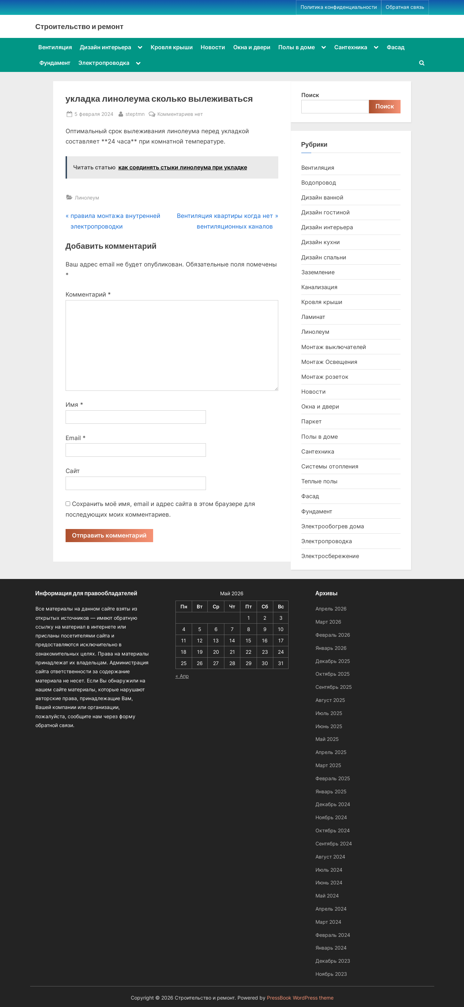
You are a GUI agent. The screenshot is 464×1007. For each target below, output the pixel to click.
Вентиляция (55, 47)
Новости (213, 47)
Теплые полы (319, 481)
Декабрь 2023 (332, 961)
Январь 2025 (331, 791)
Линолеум (87, 198)
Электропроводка (103, 62)
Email (76, 437)
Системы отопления (329, 466)
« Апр (182, 676)
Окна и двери (251, 47)
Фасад (395, 47)
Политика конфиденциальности (339, 7)
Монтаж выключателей (333, 346)
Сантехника (350, 47)
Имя (74, 404)
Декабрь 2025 (332, 661)
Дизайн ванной (322, 197)
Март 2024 (328, 922)
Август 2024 (330, 857)
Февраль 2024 (332, 935)
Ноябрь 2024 (331, 817)
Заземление (318, 272)
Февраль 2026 (332, 635)
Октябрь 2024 (332, 830)
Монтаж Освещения (329, 361)
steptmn (135, 113)
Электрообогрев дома (332, 526)
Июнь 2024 (328, 882)
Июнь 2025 (328, 726)
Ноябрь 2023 (331, 974)
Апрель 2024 (331, 909)
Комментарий (88, 294)
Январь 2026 (331, 648)
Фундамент (55, 62)
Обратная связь (405, 7)
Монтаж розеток (324, 376)
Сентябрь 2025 (333, 687)
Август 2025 (330, 700)
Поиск (310, 95)
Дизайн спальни (323, 257)
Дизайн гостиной (325, 212)
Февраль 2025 (332, 778)
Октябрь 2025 (332, 674)
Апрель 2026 (331, 609)
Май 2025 (327, 739)
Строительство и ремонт (79, 26)
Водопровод (318, 182)
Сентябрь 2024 (333, 843)
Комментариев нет (180, 113)
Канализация (319, 287)
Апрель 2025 (331, 752)
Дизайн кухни (320, 242)
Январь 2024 (331, 948)
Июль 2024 (328, 870)
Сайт (73, 470)
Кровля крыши (172, 47)
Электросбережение (330, 555)
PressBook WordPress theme (300, 998)
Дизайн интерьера (105, 47)
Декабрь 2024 (332, 804)
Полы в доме (296, 47)
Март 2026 (328, 622)
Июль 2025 (328, 713)
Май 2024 (327, 896)
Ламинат (313, 316)
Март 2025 (328, 765)
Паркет (311, 421)
